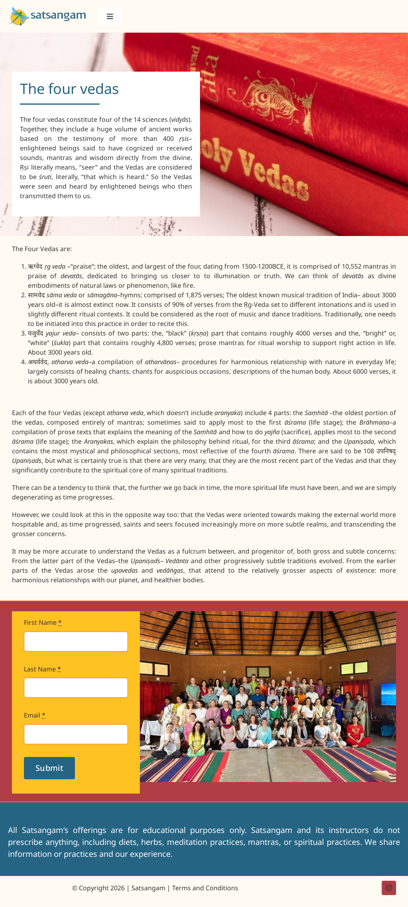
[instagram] (389, 888)
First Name (43, 622)
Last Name (42, 669)
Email (34, 715)
